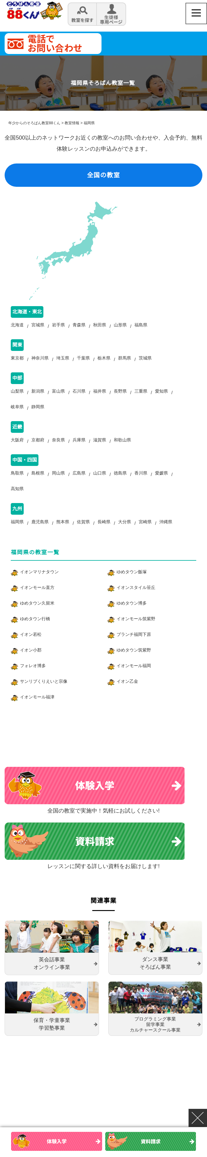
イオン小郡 (31, 662)
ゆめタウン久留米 (37, 615)
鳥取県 (17, 482)
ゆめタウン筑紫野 (134, 662)
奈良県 (58, 447)
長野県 (120, 395)
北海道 (17, 326)
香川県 (140, 482)
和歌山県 (122, 447)
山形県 (120, 326)
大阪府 (17, 447)
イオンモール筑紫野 (136, 630)
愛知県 (161, 395)
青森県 (79, 326)
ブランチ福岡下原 (134, 646)
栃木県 (104, 361)
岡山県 (58, 482)
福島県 (140, 326)
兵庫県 (79, 447)
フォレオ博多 (33, 677)
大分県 (124, 534)
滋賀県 (99, 447)
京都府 (37, 447)
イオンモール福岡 (134, 677)
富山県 (58, 395)
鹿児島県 (40, 534)
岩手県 (58, 326)
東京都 (17, 361)
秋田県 (99, 326)
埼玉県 (62, 361)
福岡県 (17, 534)
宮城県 (37, 326)
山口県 (99, 482)
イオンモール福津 (37, 709)
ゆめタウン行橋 (35, 630)
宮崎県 (145, 534)
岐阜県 (17, 412)
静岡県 (37, 412)
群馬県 (124, 361)
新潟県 (37, 395)
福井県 (99, 395)
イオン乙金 (127, 693)
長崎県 (104, 534)
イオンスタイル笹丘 (136, 599)
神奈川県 (40, 361)
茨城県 (145, 361)
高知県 (17, 499)
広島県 (79, 482)
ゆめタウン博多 (132, 615)
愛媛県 (161, 482)
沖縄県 (165, 534)
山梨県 (17, 395)
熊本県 (62, 534)
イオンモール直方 (37, 599)
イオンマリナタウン (39, 584)
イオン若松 (31, 646)
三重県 (140, 395)
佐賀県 (83, 534)
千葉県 (83, 361)
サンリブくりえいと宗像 (43, 693)
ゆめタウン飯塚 (132, 584)
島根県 (37, 482)
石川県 (79, 395)
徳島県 (120, 482)
